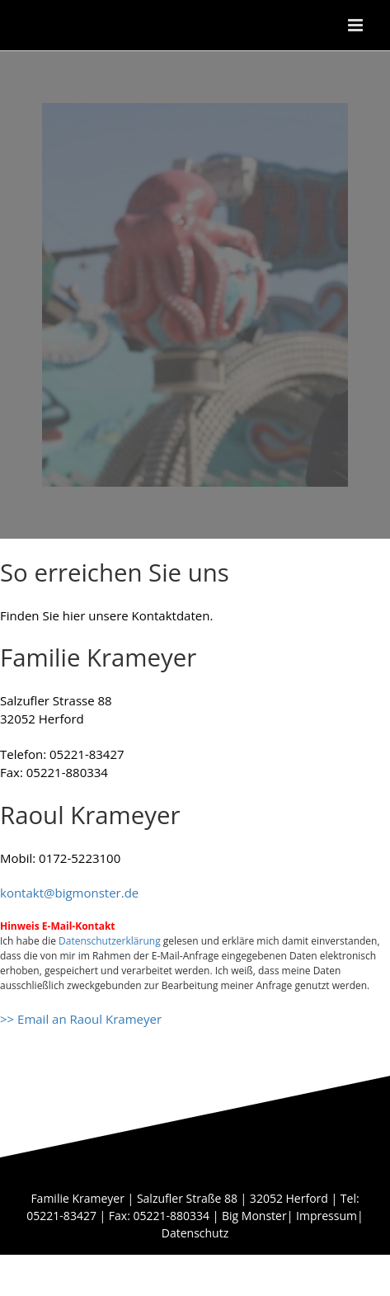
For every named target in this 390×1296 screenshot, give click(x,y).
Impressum (326, 1215)
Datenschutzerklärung (110, 941)
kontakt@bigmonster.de (69, 892)
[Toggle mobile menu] (356, 25)
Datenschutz (195, 1233)
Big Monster (254, 1215)
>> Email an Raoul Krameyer (81, 1019)
